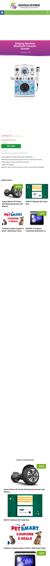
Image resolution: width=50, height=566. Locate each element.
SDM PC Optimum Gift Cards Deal (16, 520)
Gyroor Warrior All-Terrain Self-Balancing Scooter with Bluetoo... (12, 204)
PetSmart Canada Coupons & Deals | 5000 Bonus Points (25, 548)
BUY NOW (11, 146)
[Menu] (48, 12)
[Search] (6, 12)
